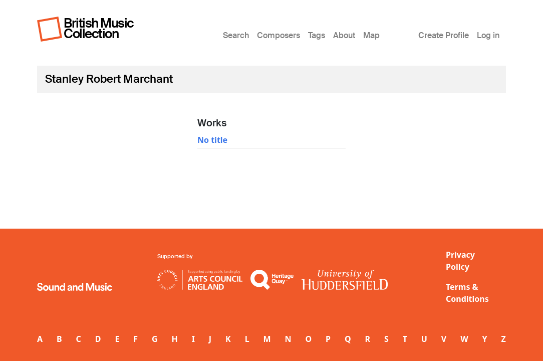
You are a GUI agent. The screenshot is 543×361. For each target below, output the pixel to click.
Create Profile (443, 35)
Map (371, 35)
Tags (316, 35)
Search (236, 35)
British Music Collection (99, 28)
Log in (488, 35)
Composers (278, 35)
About (344, 35)
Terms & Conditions (467, 292)
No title (212, 139)
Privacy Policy (460, 260)
